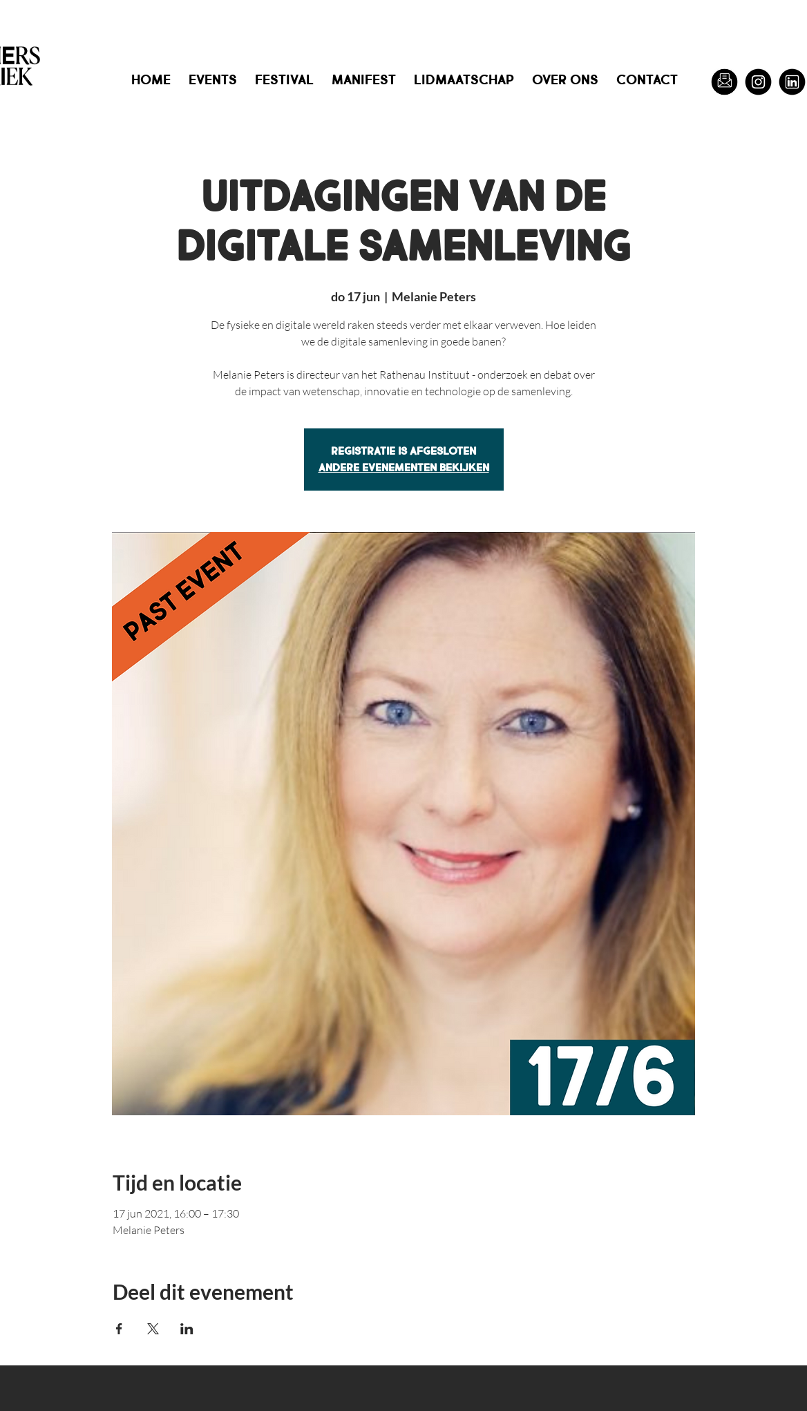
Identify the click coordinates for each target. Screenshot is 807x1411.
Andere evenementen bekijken (404, 467)
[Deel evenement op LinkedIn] (186, 1328)
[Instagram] (758, 81)
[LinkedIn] (792, 81)
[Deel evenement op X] (153, 1328)
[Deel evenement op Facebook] (119, 1328)
